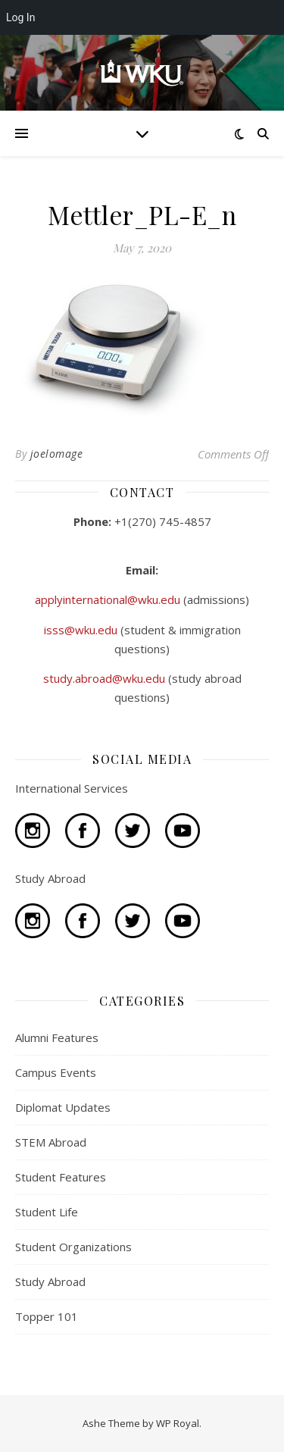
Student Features (60, 1176)
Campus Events (55, 1072)
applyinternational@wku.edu (109, 599)
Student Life (46, 1211)
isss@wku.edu (82, 629)
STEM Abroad (50, 1142)
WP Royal (177, 1423)
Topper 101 (46, 1316)
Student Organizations (73, 1246)
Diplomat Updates (63, 1107)
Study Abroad (50, 1281)
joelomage (56, 453)
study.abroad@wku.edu (105, 678)
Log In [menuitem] (20, 17)
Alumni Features (56, 1037)
